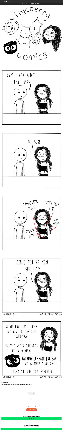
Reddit (40, 389)
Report (31, 398)
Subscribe (32, 393)
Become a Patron (31, 409)
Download (31, 418)
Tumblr (35, 389)
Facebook (27, 389)
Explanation (6, 1)
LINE (23, 389)
